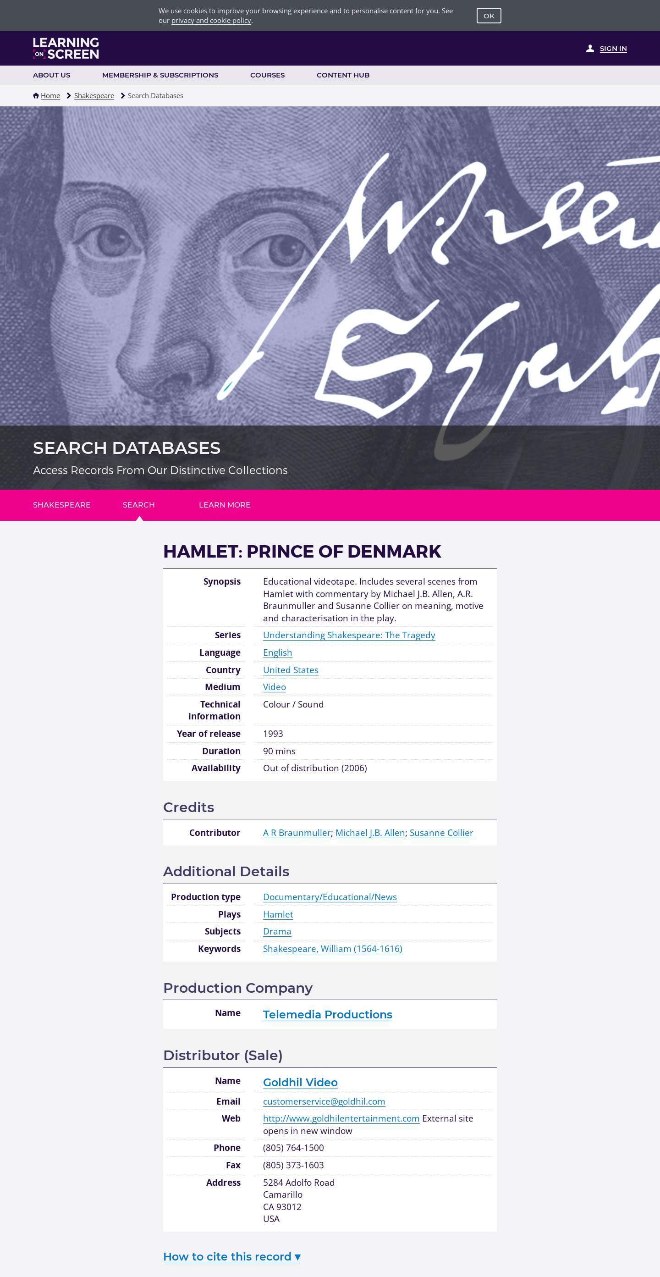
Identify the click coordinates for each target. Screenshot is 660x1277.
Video (274, 687)
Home (50, 95)
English (277, 652)
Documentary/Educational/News (330, 897)
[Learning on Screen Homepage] (66, 48)
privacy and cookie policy (211, 20)
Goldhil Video (300, 1082)
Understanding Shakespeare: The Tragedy (349, 635)
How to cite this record (231, 1256)
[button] (36, 96)
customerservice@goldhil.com (324, 1101)
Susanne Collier (441, 833)
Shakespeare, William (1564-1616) (332, 949)
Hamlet (278, 914)
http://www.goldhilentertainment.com (341, 1118)
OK (489, 15)
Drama (277, 931)
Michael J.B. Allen (370, 833)
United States (291, 670)
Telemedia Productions (327, 1014)
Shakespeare (94, 95)
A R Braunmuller (297, 833)
